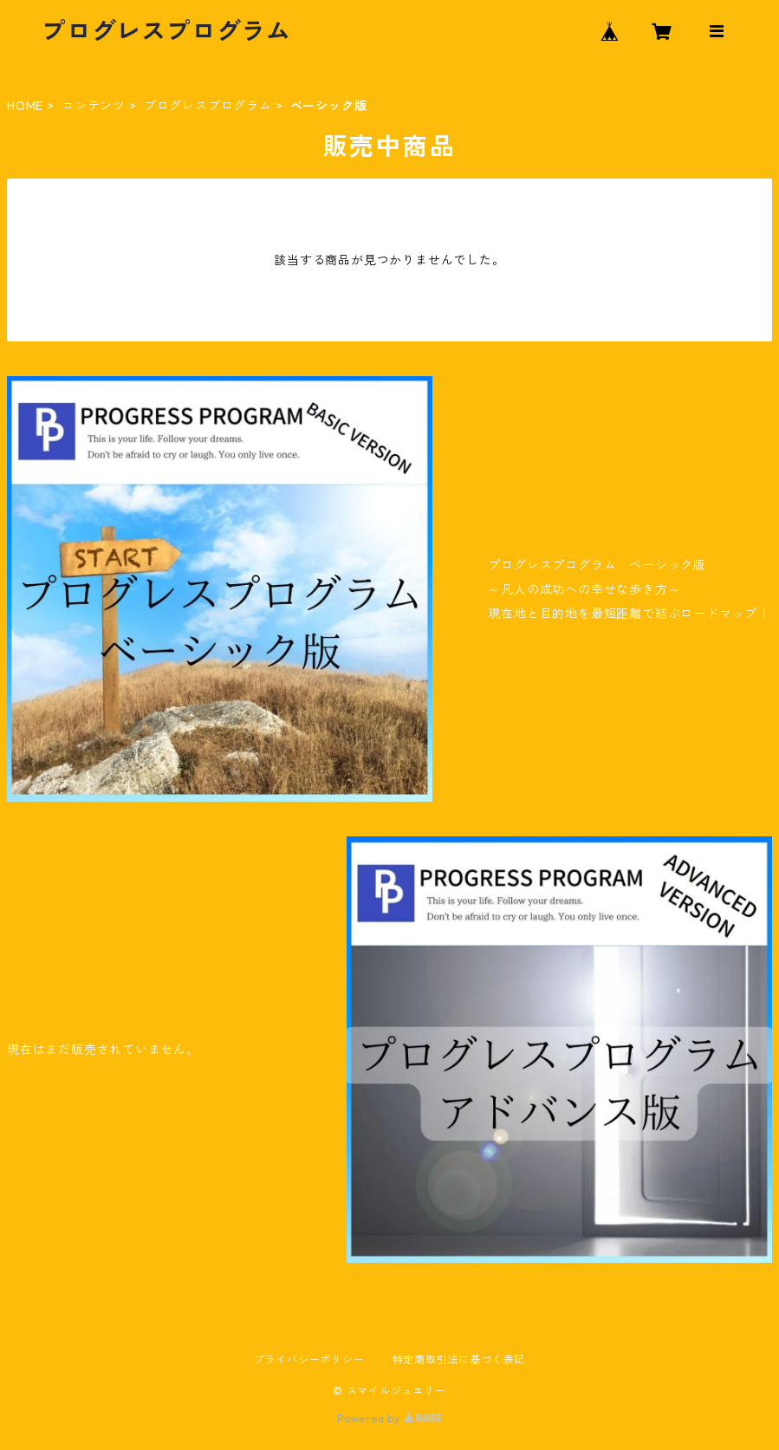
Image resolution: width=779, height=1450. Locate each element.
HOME (25, 106)
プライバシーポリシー (309, 1359)
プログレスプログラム (208, 106)
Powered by (389, 1418)
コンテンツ (94, 106)
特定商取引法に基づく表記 (459, 1359)
